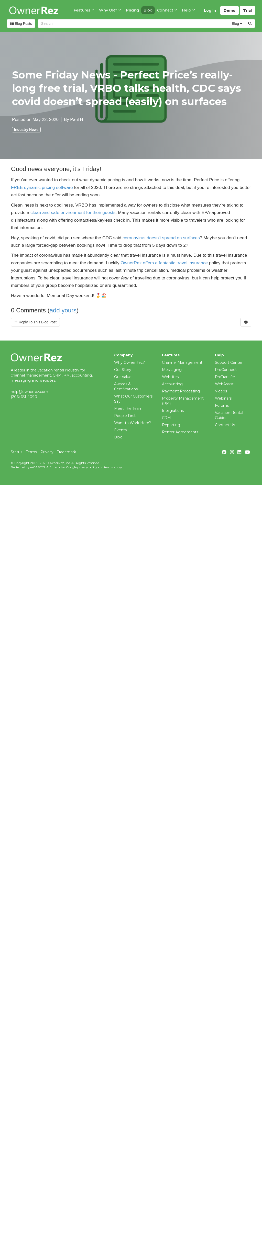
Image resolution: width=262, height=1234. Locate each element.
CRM (166, 417)
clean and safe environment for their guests (72, 212)
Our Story (122, 369)
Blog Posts (21, 23)
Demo (229, 10)
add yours (63, 310)
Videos (221, 391)
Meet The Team (128, 408)
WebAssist (224, 384)
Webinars (223, 398)
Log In (210, 10)
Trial (247, 10)
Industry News (26, 130)
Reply (35, 322)
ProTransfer (225, 377)
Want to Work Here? (132, 423)
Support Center (229, 362)
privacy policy (87, 467)
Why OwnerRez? (129, 362)
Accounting (172, 384)
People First (125, 415)
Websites (170, 377)
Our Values (123, 377)
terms (108, 467)
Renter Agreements (180, 432)
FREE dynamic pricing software (42, 187)
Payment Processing (181, 391)
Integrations (173, 410)
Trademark (66, 452)
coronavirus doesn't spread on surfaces (161, 237)
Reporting (171, 425)
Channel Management (182, 362)
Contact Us (225, 425)
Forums (222, 405)
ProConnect (226, 369)
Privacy (46, 452)
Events (120, 430)
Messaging (172, 369)
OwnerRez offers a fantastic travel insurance (164, 262)
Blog (118, 437)
